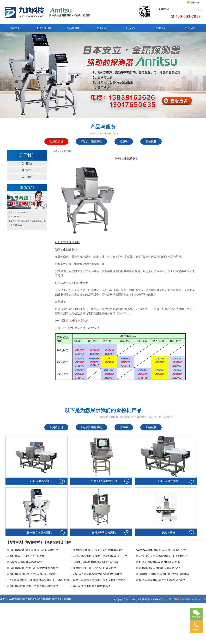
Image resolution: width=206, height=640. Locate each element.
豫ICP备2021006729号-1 (162, 599)
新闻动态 (102, 28)
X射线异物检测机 (91, 141)
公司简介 (27, 163)
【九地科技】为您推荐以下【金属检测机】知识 (38, 542)
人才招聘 (160, 28)
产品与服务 (73, 28)
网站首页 (15, 28)
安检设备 (151, 141)
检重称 (124, 141)
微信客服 (195, 2)
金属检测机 (56, 141)
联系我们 (189, 28)
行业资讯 (131, 28)
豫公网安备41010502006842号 (190, 599)
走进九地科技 (44, 28)
